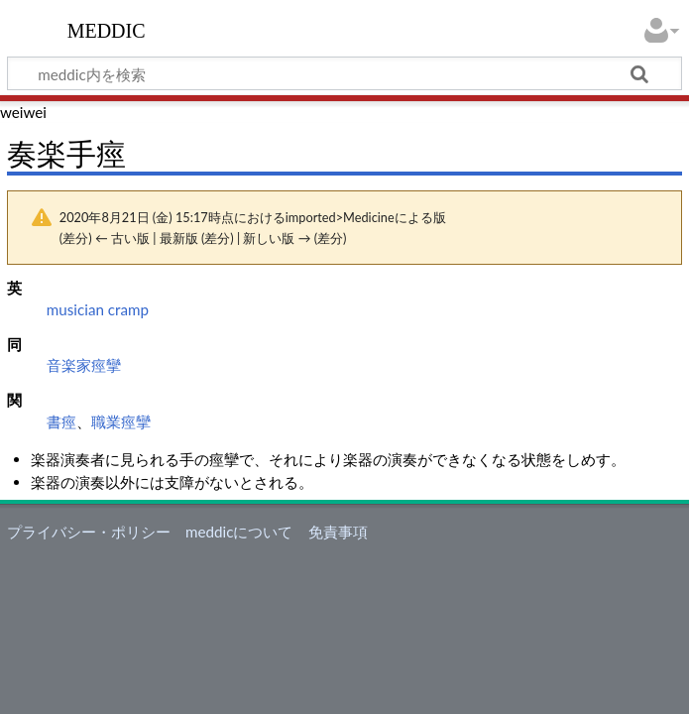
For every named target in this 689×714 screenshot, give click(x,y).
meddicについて (238, 531)
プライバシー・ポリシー (89, 531)
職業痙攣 (121, 421)
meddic (106, 29)
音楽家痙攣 (84, 365)
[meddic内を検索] (344, 73)
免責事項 (338, 531)
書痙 (61, 421)
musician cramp (98, 309)
